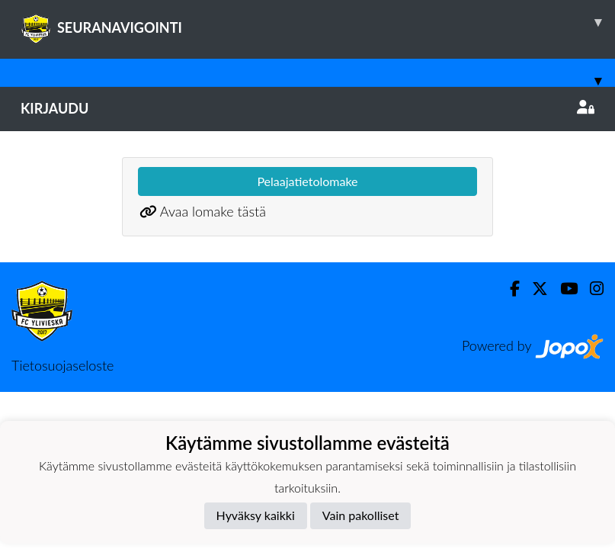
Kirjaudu (307, 108)
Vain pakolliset (360, 515)
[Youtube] (563, 289)
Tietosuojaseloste (62, 365)
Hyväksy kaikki (255, 515)
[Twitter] (534, 289)
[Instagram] (591, 289)
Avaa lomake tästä (213, 211)
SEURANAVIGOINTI (318, 22)
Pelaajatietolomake (307, 181)
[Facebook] (509, 289)
